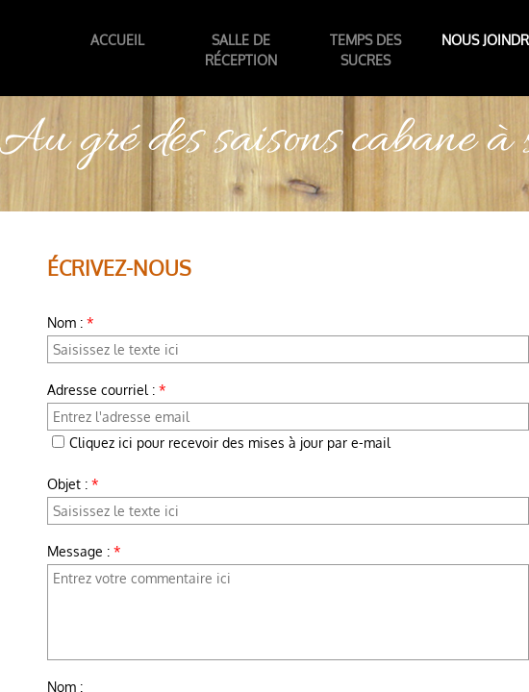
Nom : (70, 322)
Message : (84, 551)
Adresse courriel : (106, 390)
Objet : (73, 484)
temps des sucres (365, 50)
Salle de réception (241, 50)
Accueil (117, 40)
